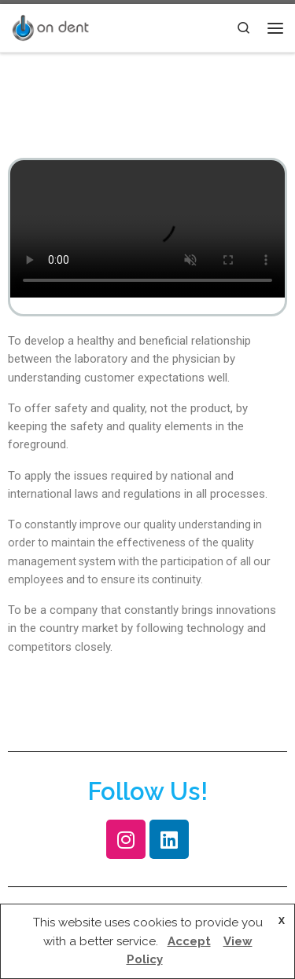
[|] (50, 26)
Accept (189, 941)
